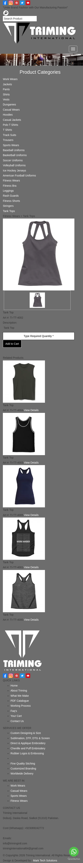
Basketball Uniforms (15, 155)
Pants (6, 89)
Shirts (6, 94)
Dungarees (9, 104)
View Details (31, 410)
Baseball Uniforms (14, 150)
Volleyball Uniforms (14, 165)
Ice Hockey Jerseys (14, 170)
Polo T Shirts (10, 124)
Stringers (8, 205)
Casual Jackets (12, 119)
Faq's (14, 710)
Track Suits (9, 135)
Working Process (21, 705)
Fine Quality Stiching (23, 763)
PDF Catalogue (20, 700)
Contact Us (17, 721)
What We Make (20, 695)
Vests (6, 99)
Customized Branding (23, 768)
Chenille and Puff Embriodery (28, 748)
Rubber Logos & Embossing (27, 753)
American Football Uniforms (19, 175)
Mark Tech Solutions (45, 860)
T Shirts (7, 129)
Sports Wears (11, 145)
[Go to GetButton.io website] (74, 859)
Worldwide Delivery (22, 773)
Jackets (7, 84)
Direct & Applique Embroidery (28, 743)
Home (14, 685)
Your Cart (16, 715)
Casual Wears (11, 109)
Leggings (8, 190)
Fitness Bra (9, 185)
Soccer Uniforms (13, 160)
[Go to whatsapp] (74, 851)
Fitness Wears (11, 180)
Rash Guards (11, 195)
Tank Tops (9, 211)
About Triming (19, 690)
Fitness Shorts (11, 200)
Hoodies (8, 114)
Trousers (8, 140)
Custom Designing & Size (26, 733)
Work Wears (10, 79)
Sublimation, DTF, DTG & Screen (30, 738)
